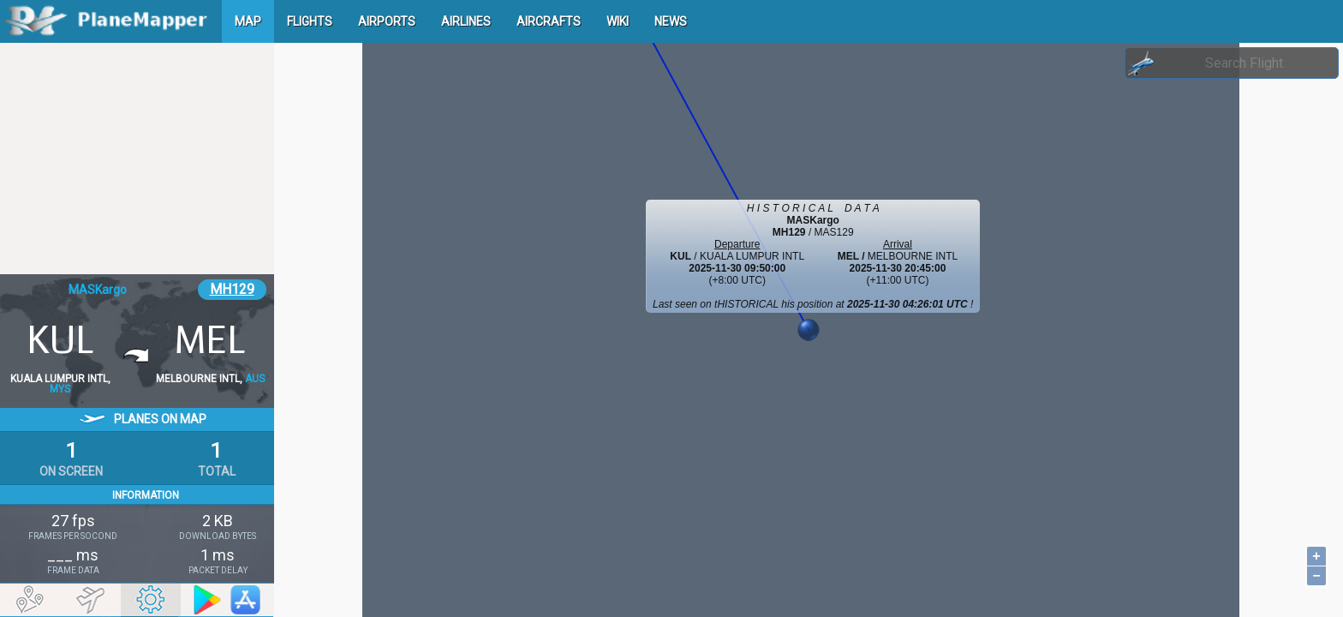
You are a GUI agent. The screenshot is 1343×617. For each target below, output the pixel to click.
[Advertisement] (137, 158)
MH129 (232, 289)
